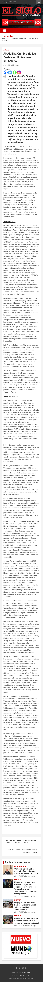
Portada (17, 879)
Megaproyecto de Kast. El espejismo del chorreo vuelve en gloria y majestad (26, 920)
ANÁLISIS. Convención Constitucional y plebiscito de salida (22, 851)
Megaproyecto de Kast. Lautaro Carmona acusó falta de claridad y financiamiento (25, 906)
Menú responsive (38, 2)
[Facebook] (6, 72)
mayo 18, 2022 (8, 65)
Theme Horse (24, 975)
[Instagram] (19, 72)
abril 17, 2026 (19, 876)
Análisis (7, 50)
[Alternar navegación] (5, 30)
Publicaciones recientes (17, 862)
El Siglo (27, 972)
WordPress (28, 978)
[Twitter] (10, 72)
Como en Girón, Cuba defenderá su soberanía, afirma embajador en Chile (26, 871)
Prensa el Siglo (30, 876)
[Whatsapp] (15, 72)
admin (17, 65)
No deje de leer (20, 866)
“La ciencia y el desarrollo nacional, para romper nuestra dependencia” (21, 841)
